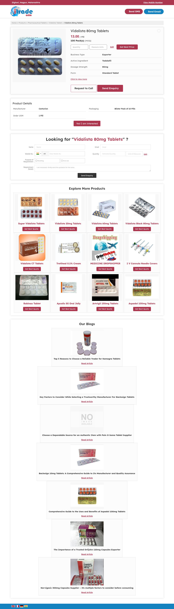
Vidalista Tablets (55, 23)
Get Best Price (127, 47)
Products (22, 23)
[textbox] (98, 47)
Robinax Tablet (32, 303)
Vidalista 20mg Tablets (68, 223)
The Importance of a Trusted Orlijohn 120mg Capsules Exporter (87, 549)
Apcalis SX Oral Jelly (69, 303)
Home (14, 23)
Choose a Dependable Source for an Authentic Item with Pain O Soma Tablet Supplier (87, 435)
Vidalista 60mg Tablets (105, 223)
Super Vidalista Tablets (31, 223)
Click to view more (79, 79)
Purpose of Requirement (28, 161)
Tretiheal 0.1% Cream (68, 263)
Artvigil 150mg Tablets (105, 303)
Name (31, 147)
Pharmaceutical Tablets (37, 23)
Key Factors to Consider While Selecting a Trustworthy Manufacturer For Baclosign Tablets (87, 397)
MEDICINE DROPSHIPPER (105, 263)
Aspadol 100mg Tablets (142, 303)
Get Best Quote (31, 229)
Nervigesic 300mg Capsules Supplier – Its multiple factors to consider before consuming (87, 588)
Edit (112, 47)
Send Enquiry (110, 88)
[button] (153, 2)
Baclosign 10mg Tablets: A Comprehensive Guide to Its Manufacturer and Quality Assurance (87, 473)
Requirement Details (28, 168)
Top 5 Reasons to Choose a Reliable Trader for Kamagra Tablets (87, 358)
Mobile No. (29, 154)
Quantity (96, 154)
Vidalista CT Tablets (32, 263)
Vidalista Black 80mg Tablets (142, 223)
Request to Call (83, 88)
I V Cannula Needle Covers (142, 263)
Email (97, 147)
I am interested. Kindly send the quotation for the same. (93, 168)
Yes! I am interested (87, 123)
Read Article (87, 363)
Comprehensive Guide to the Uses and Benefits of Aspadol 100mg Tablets (87, 511)
